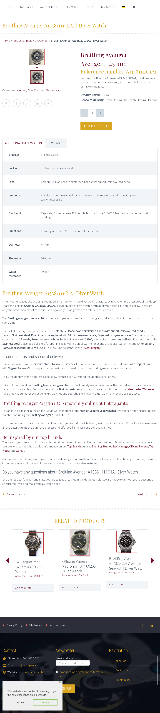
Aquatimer (20, 576)
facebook (142, 625)
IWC (115, 446)
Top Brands (26, 7)
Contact (89, 7)
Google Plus (27, 103)
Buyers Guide (122, 679)
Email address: (65, 658)
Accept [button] (45, 702)
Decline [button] (20, 702)
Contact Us (122, 670)
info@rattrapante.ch (27, 665)
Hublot (107, 446)
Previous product (16, 494)
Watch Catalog (48, 7)
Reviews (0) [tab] (56, 143)
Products (18, 40)
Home (9, 7)
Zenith (20, 450)
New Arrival (53, 90)
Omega (123, 446)
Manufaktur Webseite (141, 389)
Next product (145, 494)
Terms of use (57, 625)
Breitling (31, 40)
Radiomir (83, 575)
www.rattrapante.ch (30, 672)
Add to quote (97, 126)
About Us (120, 660)
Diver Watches (36, 90)
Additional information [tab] (23, 143)
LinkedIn (38, 103)
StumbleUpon (48, 103)
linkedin (151, 625)
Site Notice (35, 625)
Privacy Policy (14, 625)
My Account (108, 7)
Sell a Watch (71, 7)
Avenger (43, 40)
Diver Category (91, 348)
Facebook (17, 103)
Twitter (6, 103)
